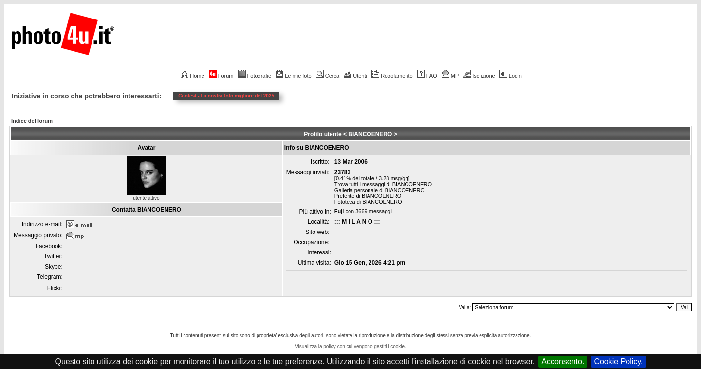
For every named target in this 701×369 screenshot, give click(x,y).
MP (450, 75)
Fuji (339, 211)
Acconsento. (562, 361)
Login (510, 75)
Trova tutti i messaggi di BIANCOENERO (383, 184)
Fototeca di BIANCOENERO (368, 202)
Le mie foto (293, 75)
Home (192, 75)
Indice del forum (32, 121)
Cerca (327, 75)
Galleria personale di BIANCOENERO (379, 190)
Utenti (355, 75)
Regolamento (391, 75)
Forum (221, 75)
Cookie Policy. (618, 361)
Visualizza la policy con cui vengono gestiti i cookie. (350, 346)
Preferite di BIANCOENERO (368, 196)
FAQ (427, 75)
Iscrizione (479, 75)
